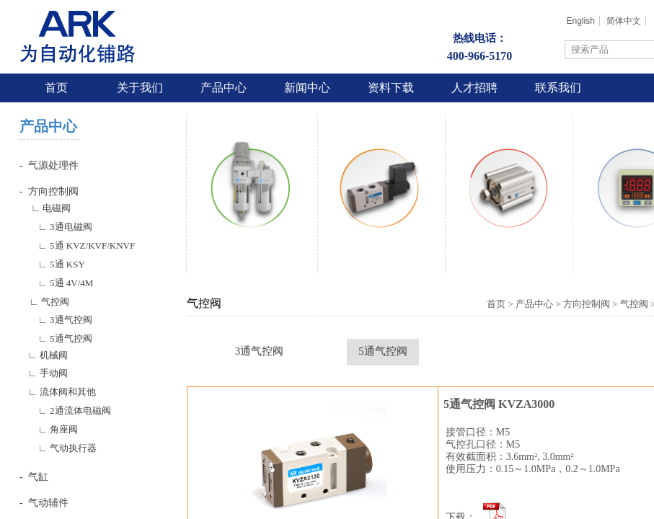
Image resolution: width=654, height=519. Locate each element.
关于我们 (140, 87)
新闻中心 (307, 87)
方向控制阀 (586, 303)
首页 (56, 87)
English (580, 21)
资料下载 (391, 87)
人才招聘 (474, 87)
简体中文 (623, 21)
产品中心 (223, 87)
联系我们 (558, 87)
